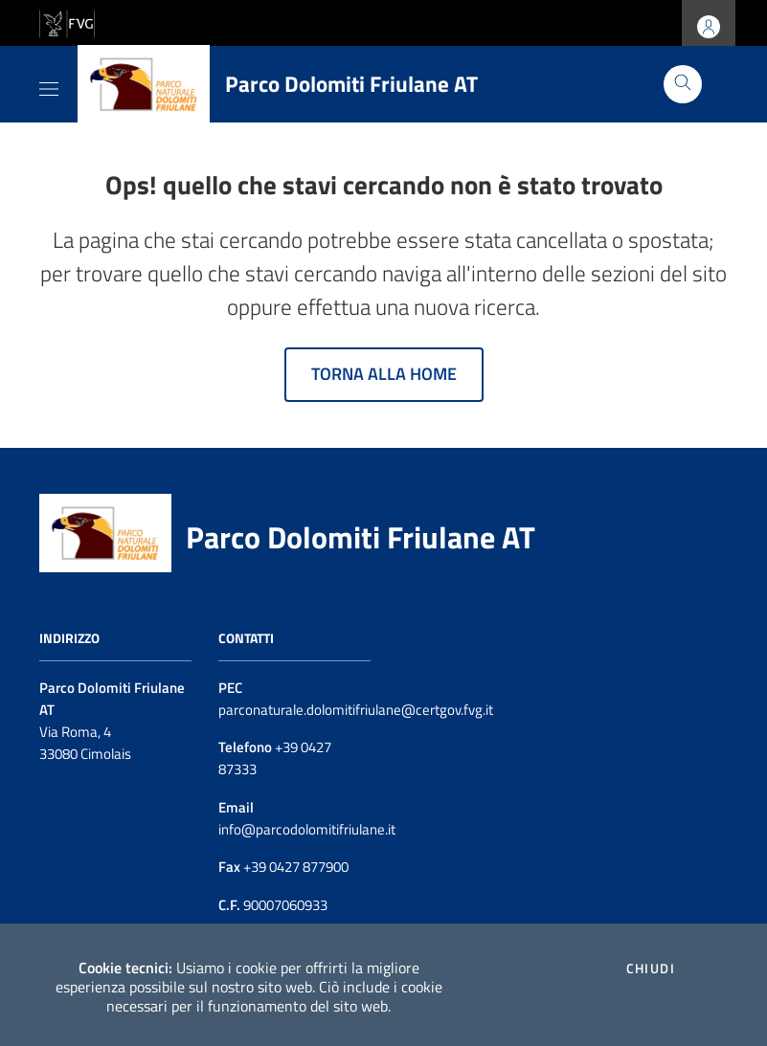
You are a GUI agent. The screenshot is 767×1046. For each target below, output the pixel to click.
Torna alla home (384, 374)
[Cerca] (683, 84)
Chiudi (650, 968)
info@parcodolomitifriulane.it (306, 829)
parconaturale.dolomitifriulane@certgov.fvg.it (355, 710)
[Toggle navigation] (48, 85)
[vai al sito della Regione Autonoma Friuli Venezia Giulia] (67, 21)
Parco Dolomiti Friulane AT (360, 537)
